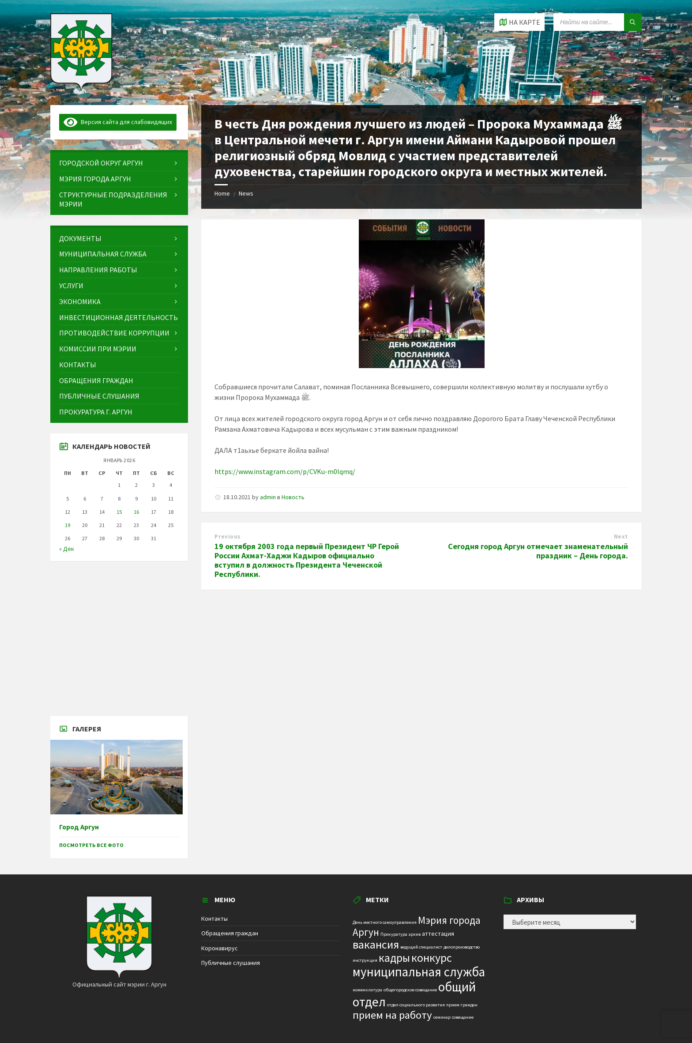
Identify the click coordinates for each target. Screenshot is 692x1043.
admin (268, 497)
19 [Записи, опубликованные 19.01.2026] (67, 525)
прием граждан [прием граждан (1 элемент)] (462, 1005)
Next (621, 536)
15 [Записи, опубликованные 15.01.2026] (119, 511)
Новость (293, 497)
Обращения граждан (229, 933)
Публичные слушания (230, 963)
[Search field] (597, 22)
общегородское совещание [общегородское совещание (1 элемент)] (410, 990)
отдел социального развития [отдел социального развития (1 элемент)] (416, 1005)
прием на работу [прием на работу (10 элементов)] (392, 1015)
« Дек (66, 549)
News (246, 193)
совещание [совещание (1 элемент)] (463, 1017)
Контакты (214, 919)
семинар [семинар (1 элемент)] (442, 1017)
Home (222, 193)
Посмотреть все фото (91, 845)
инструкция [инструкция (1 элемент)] (365, 960)
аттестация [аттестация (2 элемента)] (438, 934)
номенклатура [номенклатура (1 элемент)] (367, 990)
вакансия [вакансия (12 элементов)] (376, 944)
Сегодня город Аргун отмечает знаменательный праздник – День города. (538, 551)
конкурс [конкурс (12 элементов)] (431, 957)
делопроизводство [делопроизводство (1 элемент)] (462, 947)
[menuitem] (119, 163)
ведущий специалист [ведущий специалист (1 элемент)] (421, 947)
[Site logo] (81, 87)
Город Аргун (79, 827)
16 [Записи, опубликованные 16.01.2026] (136, 511)
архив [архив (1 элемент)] (415, 934)
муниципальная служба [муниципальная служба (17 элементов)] (419, 972)
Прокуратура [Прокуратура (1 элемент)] (393, 934)
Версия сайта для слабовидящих (118, 122)
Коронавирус (219, 948)
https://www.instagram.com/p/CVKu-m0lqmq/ (284, 471)
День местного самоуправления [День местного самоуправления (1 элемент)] (385, 922)
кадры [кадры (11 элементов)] (394, 958)
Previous (227, 536)
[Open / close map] (519, 22)
